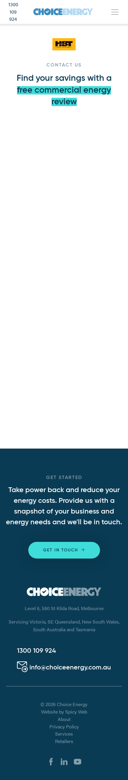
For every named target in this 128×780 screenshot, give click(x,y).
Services (64, 734)
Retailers (64, 741)
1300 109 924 (13, 12)
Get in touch (64, 550)
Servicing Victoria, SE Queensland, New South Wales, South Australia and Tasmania (64, 625)
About (64, 719)
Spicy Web (76, 711)
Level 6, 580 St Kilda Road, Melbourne (64, 608)
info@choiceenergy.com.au (64, 667)
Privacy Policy (64, 726)
